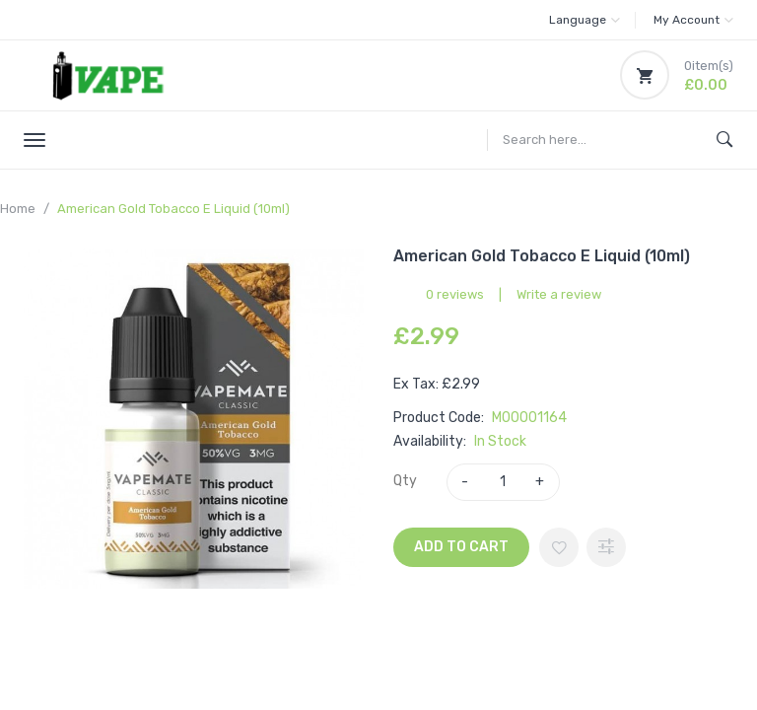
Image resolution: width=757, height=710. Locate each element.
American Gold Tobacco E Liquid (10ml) (173, 208)
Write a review (558, 294)
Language (584, 20)
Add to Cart (461, 546)
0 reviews (455, 294)
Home (17, 208)
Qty (405, 480)
